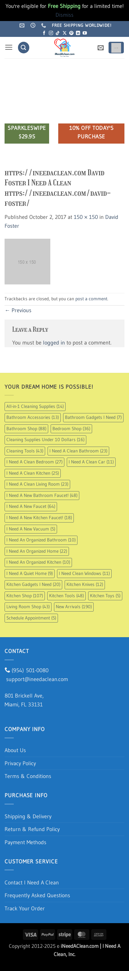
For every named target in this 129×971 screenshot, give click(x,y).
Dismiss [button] (64, 14)
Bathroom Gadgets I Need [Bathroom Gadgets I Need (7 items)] (93, 417)
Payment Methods (25, 842)
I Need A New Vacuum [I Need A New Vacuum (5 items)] (30, 529)
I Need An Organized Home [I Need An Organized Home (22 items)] (36, 551)
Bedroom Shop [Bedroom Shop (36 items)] (71, 428)
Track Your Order (25, 908)
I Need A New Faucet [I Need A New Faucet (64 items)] (30, 506)
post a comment (91, 299)
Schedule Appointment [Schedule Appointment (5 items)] (31, 618)
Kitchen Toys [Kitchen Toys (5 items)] (105, 595)
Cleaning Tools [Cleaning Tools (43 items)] (24, 451)
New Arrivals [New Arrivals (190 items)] (74, 606)
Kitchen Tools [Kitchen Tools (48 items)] (66, 595)
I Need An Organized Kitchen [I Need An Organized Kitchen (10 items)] (38, 562)
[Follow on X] (65, 33)
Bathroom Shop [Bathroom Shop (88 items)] (26, 428)
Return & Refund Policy (32, 829)
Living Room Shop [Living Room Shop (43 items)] (28, 606)
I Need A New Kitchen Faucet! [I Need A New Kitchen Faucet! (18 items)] (39, 517)
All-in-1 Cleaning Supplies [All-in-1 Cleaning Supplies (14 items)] (35, 406)
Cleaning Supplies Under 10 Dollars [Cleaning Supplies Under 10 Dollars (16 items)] (45, 439)
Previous (18, 310)
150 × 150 (86, 216)
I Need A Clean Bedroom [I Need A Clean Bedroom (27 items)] (34, 462)
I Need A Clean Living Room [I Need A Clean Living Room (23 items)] (37, 484)
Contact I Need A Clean (32, 882)
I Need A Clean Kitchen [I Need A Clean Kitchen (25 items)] (32, 473)
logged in (54, 342)
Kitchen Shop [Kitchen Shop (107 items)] (24, 595)
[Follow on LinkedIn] (78, 33)
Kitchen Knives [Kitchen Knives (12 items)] (84, 584)
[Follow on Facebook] (44, 33)
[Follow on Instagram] (51, 33)
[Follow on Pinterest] (71, 33)
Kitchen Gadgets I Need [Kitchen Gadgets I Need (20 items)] (33, 584)
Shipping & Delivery (28, 816)
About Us (15, 750)
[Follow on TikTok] (58, 33)
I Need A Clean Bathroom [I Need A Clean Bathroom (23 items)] (78, 451)
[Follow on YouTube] (85, 33)
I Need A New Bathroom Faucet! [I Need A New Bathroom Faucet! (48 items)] (41, 495)
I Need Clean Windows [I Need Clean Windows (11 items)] (84, 573)
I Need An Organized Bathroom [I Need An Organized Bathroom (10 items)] (41, 540)
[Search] (23, 47)
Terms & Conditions (28, 776)
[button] (9, 47)
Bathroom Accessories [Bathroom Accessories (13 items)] (32, 417)
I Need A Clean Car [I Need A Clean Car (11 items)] (91, 462)
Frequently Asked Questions (37, 895)
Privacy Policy (20, 763)
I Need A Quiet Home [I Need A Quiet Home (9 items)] (29, 573)
